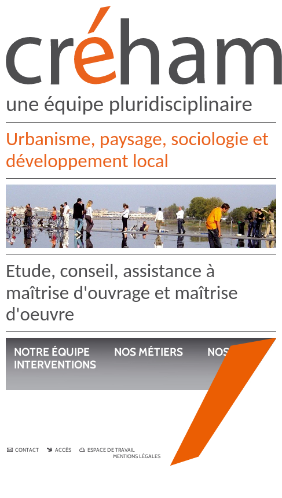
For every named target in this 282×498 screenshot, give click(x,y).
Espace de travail (107, 450)
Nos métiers (148, 352)
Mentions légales (136, 456)
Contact (23, 450)
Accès (59, 450)
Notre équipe (52, 352)
